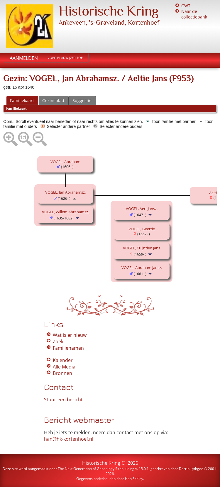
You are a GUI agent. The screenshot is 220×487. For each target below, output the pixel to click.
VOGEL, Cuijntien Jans (141, 248)
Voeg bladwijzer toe (65, 58)
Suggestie (82, 100)
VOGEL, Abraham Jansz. (141, 267)
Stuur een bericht (63, 399)
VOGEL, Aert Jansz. (142, 208)
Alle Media (64, 366)
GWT (185, 6)
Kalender (63, 360)
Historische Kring (108, 11)
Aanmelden (24, 58)
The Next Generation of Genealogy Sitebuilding (96, 468)
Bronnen (62, 373)
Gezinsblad (53, 100)
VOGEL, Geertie (141, 228)
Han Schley (134, 478)
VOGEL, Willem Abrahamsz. (65, 211)
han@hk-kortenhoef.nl (68, 439)
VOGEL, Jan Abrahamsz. (65, 192)
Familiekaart (22, 100)
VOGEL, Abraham (65, 161)
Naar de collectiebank (194, 14)
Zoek (58, 341)
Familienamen (68, 348)
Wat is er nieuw (70, 335)
